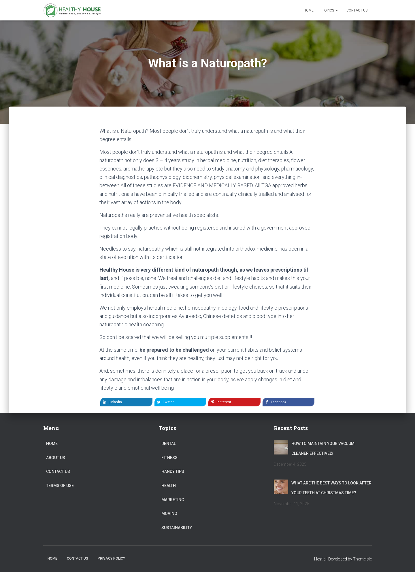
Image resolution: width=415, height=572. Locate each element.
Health (168, 485)
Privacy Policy (111, 558)
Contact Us (356, 10)
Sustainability (176, 527)
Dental (168, 443)
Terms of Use (60, 485)
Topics (330, 10)
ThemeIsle (362, 559)
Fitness (169, 457)
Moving (169, 513)
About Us (55, 457)
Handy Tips (172, 471)
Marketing (172, 499)
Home (309, 10)
